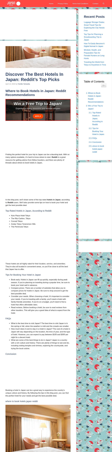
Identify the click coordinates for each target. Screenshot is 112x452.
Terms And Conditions (80, 3)
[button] (104, 3)
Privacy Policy (63, 3)
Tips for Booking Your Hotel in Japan (98, 131)
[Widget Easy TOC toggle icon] (103, 85)
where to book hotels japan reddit (98, 149)
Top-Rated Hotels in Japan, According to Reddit (97, 119)
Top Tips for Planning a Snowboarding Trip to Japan (93, 37)
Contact (95, 3)
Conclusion (97, 142)
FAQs (94, 138)
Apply (37, 116)
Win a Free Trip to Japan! (95, 107)
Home (51, 3)
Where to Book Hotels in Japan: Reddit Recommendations (95, 97)
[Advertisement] (38, 24)
